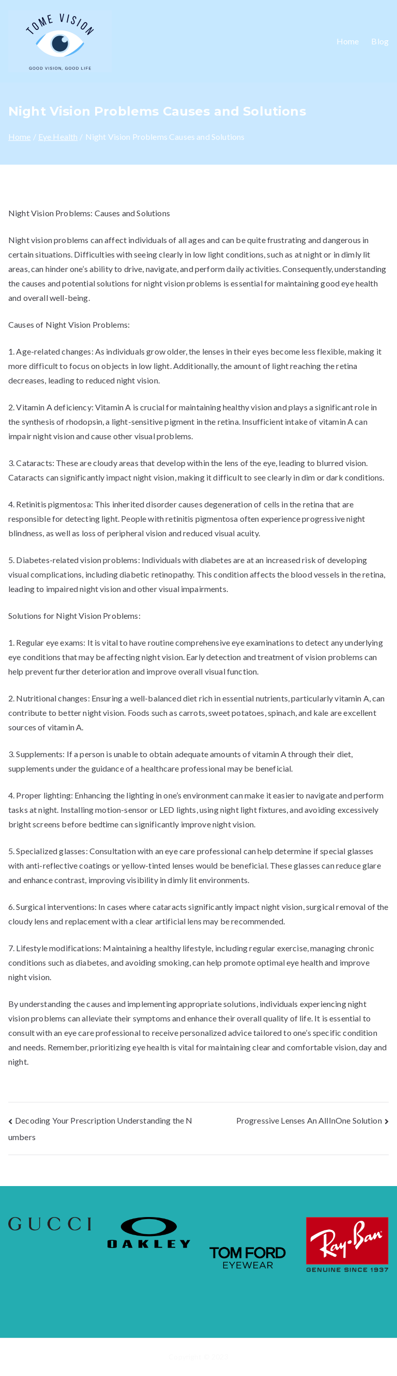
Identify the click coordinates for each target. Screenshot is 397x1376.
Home (348, 41)
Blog (380, 41)
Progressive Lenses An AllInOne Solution (309, 1120)
